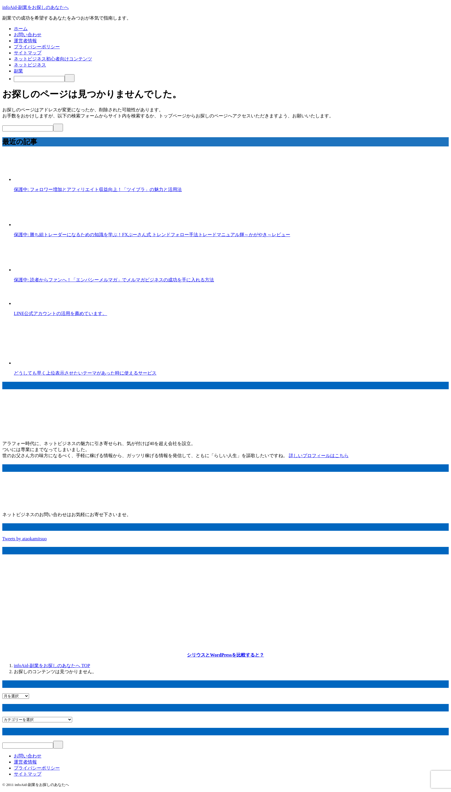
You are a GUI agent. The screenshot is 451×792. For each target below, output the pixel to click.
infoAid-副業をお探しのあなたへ (35, 7)
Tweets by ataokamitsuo (24, 538)
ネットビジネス (30, 64)
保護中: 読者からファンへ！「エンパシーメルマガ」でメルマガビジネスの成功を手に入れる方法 (114, 279)
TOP (52, 665)
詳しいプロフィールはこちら (319, 455)
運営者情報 (25, 40)
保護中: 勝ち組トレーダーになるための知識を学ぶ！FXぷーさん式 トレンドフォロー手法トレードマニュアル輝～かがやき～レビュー (152, 234)
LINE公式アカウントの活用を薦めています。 (60, 313)
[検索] (39, 79)
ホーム (21, 28)
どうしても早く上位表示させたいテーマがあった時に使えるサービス (85, 373)
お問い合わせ (27, 34)
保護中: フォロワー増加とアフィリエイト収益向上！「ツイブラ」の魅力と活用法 (98, 189)
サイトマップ (27, 52)
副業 (18, 70)
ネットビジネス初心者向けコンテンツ (53, 58)
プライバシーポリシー (37, 46)
